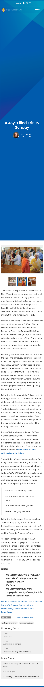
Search (18, 3)
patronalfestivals (26, 623)
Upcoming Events (10, 628)
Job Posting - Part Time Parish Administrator (21, 677)
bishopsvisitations (9, 623)
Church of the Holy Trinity (23, 617)
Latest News (7, 658)
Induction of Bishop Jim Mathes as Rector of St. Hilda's (22, 664)
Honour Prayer (9, 671)
